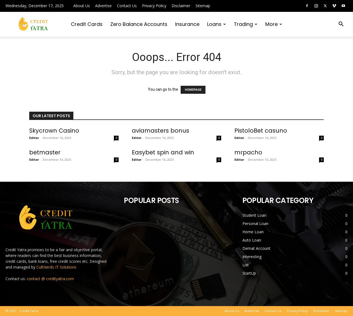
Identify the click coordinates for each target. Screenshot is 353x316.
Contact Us (127, 5)
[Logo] (34, 24)
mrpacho (248, 152)
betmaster (44, 152)
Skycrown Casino (54, 131)
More (273, 24)
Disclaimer (181, 5)
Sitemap (203, 5)
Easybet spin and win (163, 152)
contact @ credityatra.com (50, 278)
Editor (34, 138)
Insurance (187, 24)
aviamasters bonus (160, 131)
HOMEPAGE (193, 90)
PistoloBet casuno (260, 131)
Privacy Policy (154, 5)
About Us (81, 5)
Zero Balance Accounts (138, 24)
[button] (340, 24)
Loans (216, 24)
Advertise (103, 5)
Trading (245, 24)
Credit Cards (87, 24)
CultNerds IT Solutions (56, 267)
